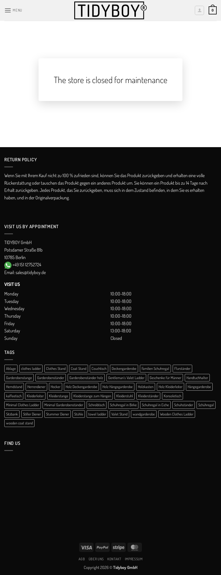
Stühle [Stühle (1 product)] (78, 414)
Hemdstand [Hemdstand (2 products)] (14, 386)
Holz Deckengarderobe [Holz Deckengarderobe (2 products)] (81, 386)
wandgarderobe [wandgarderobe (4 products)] (144, 414)
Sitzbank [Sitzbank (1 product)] (12, 414)
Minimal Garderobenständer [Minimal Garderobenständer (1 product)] (63, 404)
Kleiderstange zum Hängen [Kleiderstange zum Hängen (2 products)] (92, 396)
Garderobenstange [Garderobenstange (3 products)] (19, 377)
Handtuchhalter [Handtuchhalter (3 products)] (197, 377)
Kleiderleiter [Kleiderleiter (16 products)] (35, 396)
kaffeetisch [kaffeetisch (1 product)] (14, 396)
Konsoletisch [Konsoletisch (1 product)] (172, 396)
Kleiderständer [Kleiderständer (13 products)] (148, 396)
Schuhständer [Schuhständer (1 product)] (183, 404)
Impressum (134, 559)
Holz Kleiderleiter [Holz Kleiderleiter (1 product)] (170, 386)
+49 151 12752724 (26, 264)
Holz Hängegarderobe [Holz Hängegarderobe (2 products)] (117, 386)
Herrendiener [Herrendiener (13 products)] (36, 386)
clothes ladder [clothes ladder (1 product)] (31, 368)
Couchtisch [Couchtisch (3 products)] (99, 368)
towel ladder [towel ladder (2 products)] (97, 414)
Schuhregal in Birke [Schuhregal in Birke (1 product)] (123, 404)
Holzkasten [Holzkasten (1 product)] (145, 386)
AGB (82, 559)
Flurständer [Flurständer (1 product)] (182, 368)
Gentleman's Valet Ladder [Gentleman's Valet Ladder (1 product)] (126, 377)
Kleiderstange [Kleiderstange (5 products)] (58, 396)
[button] (13, 10)
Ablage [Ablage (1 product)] (11, 368)
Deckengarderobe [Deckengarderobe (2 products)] (124, 368)
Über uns (96, 559)
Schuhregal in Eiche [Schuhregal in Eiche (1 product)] (155, 404)
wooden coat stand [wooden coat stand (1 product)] (19, 423)
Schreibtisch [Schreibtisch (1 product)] (96, 404)
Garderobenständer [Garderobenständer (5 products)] (50, 377)
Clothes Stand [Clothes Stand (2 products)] (56, 368)
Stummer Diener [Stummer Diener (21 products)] (57, 414)
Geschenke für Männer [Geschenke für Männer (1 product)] (165, 377)
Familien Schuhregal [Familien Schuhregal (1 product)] (155, 368)
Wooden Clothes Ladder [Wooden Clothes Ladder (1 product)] (176, 414)
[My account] (199, 10)
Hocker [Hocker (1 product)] (55, 386)
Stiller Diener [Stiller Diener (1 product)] (32, 414)
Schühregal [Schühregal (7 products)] (206, 404)
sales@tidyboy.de (31, 272)
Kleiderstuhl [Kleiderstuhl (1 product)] (124, 396)
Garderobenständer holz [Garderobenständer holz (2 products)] (86, 377)
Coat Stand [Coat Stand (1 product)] (78, 368)
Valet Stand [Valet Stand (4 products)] (119, 414)
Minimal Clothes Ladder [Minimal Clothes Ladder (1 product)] (22, 404)
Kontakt (114, 559)
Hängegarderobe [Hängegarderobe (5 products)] (199, 386)
